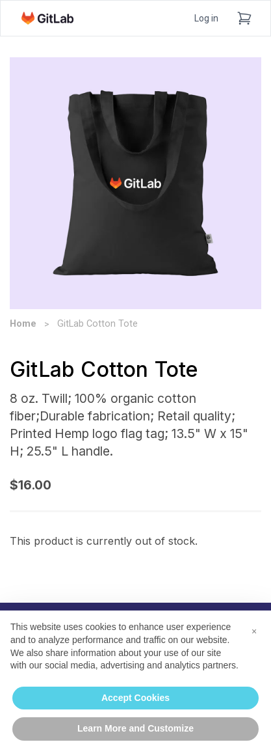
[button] (254, 631)
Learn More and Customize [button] (135, 728)
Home (23, 323)
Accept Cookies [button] (135, 698)
